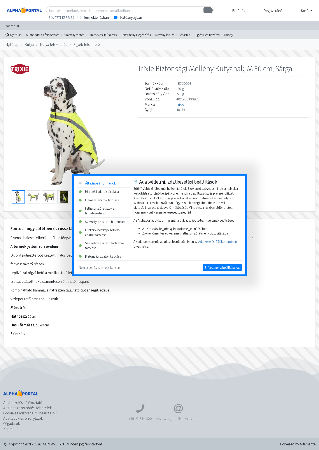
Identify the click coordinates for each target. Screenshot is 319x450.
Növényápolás (165, 35)
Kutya (29, 44)
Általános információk (97, 183)
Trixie (180, 104)
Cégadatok (11, 423)
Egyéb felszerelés (87, 44)
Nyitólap (13, 34)
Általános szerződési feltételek (27, 407)
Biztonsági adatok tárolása (100, 256)
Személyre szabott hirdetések (102, 221)
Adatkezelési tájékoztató (22, 402)
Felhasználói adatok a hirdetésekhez (96, 210)
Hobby (228, 35)
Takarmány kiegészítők (136, 35)
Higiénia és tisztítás (207, 35)
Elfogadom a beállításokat (222, 268)
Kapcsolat (12, 26)
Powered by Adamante (298, 444)
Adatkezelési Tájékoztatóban (217, 242)
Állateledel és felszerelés (42, 35)
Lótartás (184, 35)
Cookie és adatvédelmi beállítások (30, 413)
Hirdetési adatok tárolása (99, 192)
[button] (238, 10)
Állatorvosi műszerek (103, 35)
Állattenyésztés (74, 35)
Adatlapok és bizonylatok (23, 418)
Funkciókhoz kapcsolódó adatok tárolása (99, 232)
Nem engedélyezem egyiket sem (100, 268)
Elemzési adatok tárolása (99, 200)
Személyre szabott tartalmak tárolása (101, 245)
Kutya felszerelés (53, 44)
